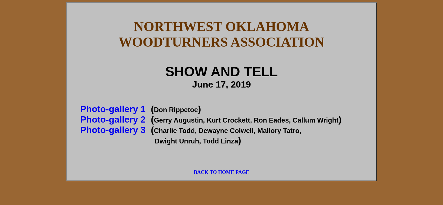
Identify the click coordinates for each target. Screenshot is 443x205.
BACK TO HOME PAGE (221, 172)
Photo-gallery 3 (113, 130)
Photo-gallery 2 (113, 119)
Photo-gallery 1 (113, 109)
